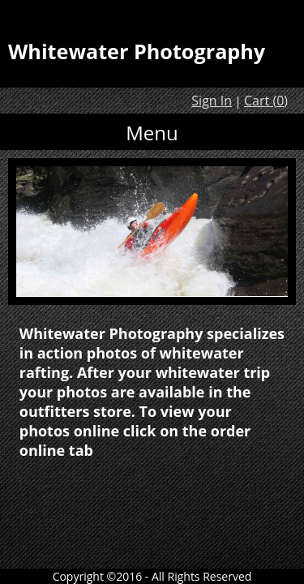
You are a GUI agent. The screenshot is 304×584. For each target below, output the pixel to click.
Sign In (211, 101)
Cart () (266, 101)
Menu (152, 132)
